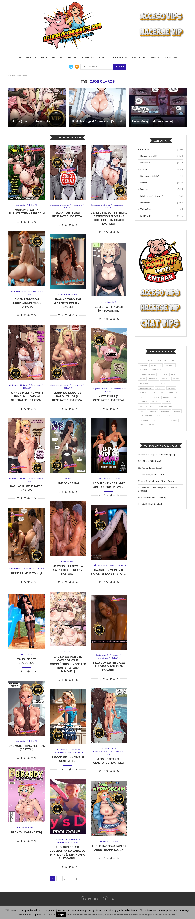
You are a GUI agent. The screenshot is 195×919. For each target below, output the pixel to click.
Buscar (120, 66)
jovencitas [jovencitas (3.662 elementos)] (161, 402)
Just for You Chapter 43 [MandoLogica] (156, 479)
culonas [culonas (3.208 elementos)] (157, 382)
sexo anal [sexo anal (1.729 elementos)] (144, 439)
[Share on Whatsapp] (32, 222)
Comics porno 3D (27, 58)
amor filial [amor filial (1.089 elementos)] (165, 361)
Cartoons (72, 58)
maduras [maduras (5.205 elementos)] (166, 413)
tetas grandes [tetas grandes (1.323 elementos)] (147, 444)
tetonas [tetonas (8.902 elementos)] (163, 444)
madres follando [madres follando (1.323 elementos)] (148, 413)
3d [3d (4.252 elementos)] (141, 361)
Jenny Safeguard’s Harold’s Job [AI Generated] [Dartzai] (67, 397)
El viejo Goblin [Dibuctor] (150, 528)
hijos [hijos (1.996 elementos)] (166, 392)
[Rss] (77, 67)
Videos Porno (139, 58)
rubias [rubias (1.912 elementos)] (175, 434)
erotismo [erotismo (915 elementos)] (144, 387)
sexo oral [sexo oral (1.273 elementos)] (159, 439)
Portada (11, 75)
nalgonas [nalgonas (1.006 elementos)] (168, 428)
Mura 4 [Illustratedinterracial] (31, 121)
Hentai (44, 58)
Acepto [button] (61, 914)
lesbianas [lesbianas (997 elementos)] (160, 408)
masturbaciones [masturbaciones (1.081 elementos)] (169, 423)
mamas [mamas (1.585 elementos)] (157, 418)
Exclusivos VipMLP (161, 176)
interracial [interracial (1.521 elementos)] (145, 402)
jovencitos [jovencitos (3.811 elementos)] (145, 408)
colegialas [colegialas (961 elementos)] (170, 366)
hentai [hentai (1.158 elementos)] (170, 387)
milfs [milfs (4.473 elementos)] (142, 428)
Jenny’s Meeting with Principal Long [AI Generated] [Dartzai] (27, 397)
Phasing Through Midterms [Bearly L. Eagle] (67, 303)
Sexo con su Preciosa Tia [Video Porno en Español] (109, 667)
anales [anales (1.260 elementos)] (143, 366)
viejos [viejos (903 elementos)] (143, 449)
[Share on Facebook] (21, 222)
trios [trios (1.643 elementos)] (174, 444)
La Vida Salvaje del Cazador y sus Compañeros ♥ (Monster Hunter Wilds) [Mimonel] (68, 664)
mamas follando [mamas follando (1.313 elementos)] (148, 423)
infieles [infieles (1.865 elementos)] (175, 397)
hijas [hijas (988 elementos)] (156, 392)
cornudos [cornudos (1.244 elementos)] (145, 371)
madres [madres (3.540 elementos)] (173, 408)
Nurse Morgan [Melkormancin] (152, 121)
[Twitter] (71, 67)
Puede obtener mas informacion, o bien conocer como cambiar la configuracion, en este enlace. (121, 914)
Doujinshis (88, 58)
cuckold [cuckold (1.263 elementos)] (144, 382)
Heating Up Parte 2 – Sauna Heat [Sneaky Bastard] (68, 570)
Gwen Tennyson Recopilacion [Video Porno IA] (27, 303)
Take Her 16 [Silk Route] (149, 486)
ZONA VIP (155, 58)
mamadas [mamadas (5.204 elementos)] (144, 418)
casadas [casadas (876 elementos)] (156, 366)
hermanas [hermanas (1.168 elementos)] (144, 392)
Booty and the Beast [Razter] (152, 522)
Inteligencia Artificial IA (161, 195)
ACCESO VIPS (171, 58)
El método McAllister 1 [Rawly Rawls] (156, 505)
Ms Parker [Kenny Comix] (150, 492)
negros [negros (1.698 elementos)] (143, 434)
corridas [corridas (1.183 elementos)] (159, 371)
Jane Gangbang (67, 483)
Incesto (102, 58)
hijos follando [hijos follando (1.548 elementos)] (147, 397)
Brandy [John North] (26, 832)
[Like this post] (18, 222)
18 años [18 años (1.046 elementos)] (150, 361)
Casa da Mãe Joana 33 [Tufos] (151, 499)
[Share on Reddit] (28, 222)
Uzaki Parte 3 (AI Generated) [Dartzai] (97, 121)
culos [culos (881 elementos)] (170, 382)
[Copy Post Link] (35, 222)
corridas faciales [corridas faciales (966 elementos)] (148, 376)
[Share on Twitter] (25, 222)
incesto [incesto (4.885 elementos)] (163, 397)
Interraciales (119, 58)
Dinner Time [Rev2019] (26, 576)
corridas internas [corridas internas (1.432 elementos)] (171, 376)
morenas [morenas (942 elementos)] (154, 428)
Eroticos (57, 58)
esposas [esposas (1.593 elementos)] (158, 387)
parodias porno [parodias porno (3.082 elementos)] (159, 434)
